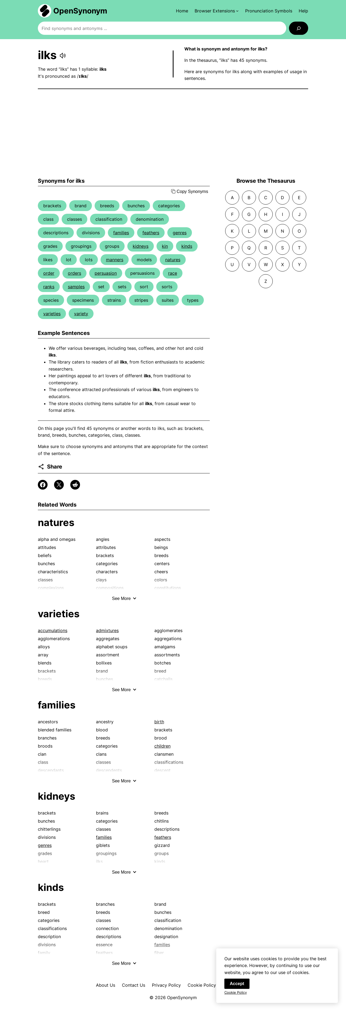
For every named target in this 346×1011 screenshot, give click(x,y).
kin (165, 246)
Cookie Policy (202, 985)
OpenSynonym (80, 10)
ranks (48, 286)
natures (172, 259)
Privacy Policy (166, 985)
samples (76, 286)
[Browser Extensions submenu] (217, 11)
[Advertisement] (173, 133)
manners (114, 259)
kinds (186, 246)
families (121, 232)
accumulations (52, 630)
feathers (150, 232)
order (48, 273)
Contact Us (133, 985)
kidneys (140, 246)
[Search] (298, 28)
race (172, 273)
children (162, 746)
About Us (105, 985)
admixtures (107, 630)
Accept (237, 987)
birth (159, 721)
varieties (52, 313)
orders (74, 273)
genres (180, 232)
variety (81, 313)
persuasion (106, 273)
